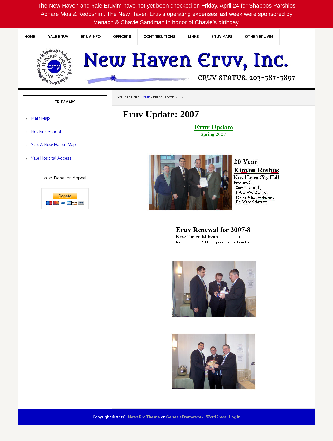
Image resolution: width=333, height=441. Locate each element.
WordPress (216, 417)
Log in (234, 417)
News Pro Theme (144, 417)
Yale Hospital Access (50, 158)
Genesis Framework (185, 417)
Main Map (40, 118)
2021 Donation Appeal (65, 177)
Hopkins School (45, 131)
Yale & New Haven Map (53, 144)
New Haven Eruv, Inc (166, 66)
